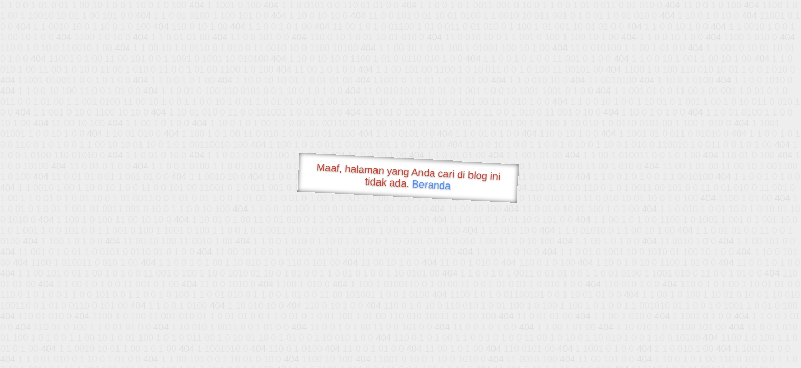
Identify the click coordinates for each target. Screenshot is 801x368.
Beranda (431, 184)
